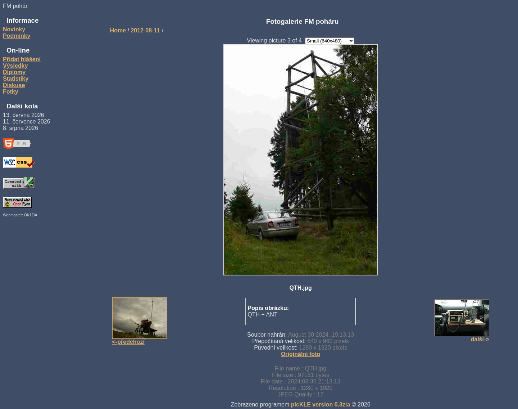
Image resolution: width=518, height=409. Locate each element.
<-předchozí (128, 342)
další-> (480, 339)
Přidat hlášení (22, 59)
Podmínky (16, 36)
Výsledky (15, 66)
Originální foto (300, 354)
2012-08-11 (145, 30)
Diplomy (14, 72)
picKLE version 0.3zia (320, 404)
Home (118, 30)
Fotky (10, 92)
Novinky (14, 29)
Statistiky (15, 79)
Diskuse (14, 85)
